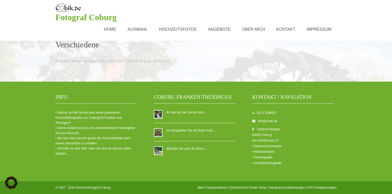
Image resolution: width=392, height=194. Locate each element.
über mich (253, 29)
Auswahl (138, 29)
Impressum (319, 29)
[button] (11, 182)
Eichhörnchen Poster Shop (247, 187)
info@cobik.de (267, 121)
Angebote (219, 29)
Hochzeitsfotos (178, 29)
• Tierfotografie (262, 157)
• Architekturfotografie (266, 163)
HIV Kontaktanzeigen (322, 187)
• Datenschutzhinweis (266, 146)
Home (110, 29)
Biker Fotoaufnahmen (212, 187)
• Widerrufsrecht (263, 152)
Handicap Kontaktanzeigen (287, 187)
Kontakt (285, 29)
